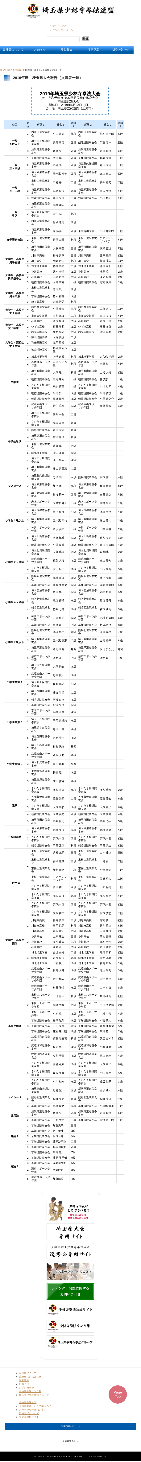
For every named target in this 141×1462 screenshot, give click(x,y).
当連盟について (13, 49)
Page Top (118, 1394)
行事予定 (93, 49)
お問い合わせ (120, 49)
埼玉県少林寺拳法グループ (34, 1395)
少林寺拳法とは (27, 1402)
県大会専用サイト (29, 1417)
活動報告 (67, 49)
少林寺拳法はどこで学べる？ (35, 1406)
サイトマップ (59, 25)
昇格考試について (29, 1413)
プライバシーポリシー (63, 30)
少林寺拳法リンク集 (30, 1391)
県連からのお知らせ (30, 1376)
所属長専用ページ (71, 1426)
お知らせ (40, 49)
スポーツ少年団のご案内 (32, 1409)
